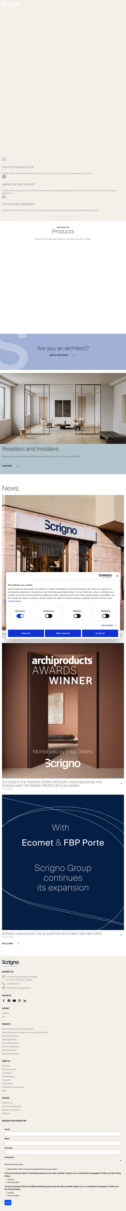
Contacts (5, 1013)
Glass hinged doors (9, 1050)
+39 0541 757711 (12, 984)
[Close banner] (117, 576)
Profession (9, 1157)
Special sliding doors (10, 1043)
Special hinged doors (10, 1054)
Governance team (9, 1069)
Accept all (100, 633)
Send (8, 1203)
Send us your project (63, 355)
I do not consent (13, 1182)
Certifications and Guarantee (13, 1087)
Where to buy (7, 1103)
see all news (11, 944)
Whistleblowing (8, 1076)
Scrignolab (6, 1080)
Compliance (7, 1073)
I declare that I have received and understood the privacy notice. (32, 1169)
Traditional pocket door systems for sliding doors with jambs (25, 1032)
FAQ (3, 1017)
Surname (9, 1148)
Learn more (11, 466)
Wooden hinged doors (10, 1046)
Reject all (26, 633)
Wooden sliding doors (10, 1036)
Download (6, 1113)
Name (7, 1139)
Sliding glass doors (9, 1039)
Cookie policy (14, 601)
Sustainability (7, 1083)
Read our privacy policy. (14, 1164)
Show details (107, 625)
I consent (10, 1179)
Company (6, 1066)
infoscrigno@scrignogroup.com (18, 988)
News (4, 1091)
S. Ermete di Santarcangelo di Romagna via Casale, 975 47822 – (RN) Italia (21, 978)
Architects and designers (12, 1106)
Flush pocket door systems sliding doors (17, 1029)
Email (7, 1129)
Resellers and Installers (11, 1110)
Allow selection (63, 633)
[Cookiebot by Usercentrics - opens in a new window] (101, 576)
